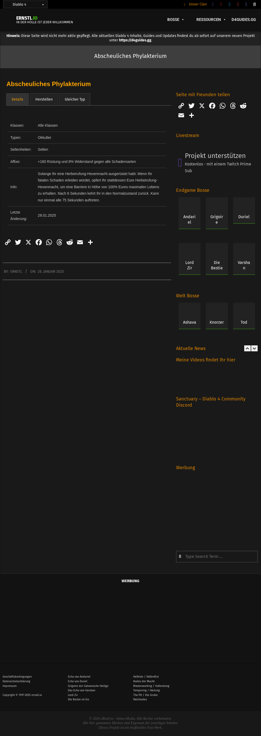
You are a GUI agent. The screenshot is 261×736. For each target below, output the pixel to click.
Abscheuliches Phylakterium (48, 83)
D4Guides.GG (244, 19)
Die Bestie (217, 265)
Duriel (244, 216)
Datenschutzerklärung (16, 681)
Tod (244, 322)
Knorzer (217, 322)
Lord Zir (189, 265)
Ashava (189, 322)
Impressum (10, 686)
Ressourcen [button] (211, 19)
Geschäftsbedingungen (17, 676)
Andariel (189, 219)
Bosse (176, 19)
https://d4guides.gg (135, 40)
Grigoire (216, 219)
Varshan (244, 265)
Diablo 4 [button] (29, 4)
